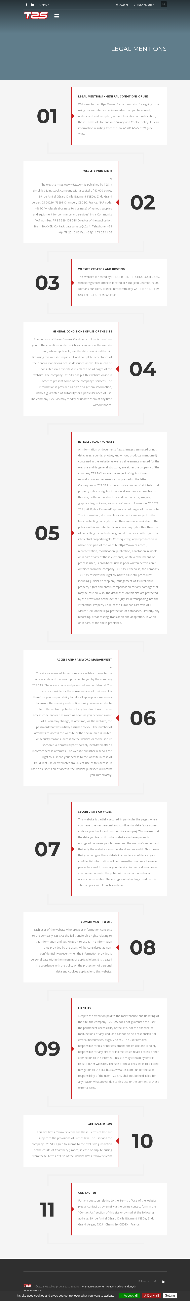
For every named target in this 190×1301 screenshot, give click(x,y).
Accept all (129, 1295)
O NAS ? (44, 5)
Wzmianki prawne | (94, 1286)
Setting (170, 1295)
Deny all (151, 1295)
